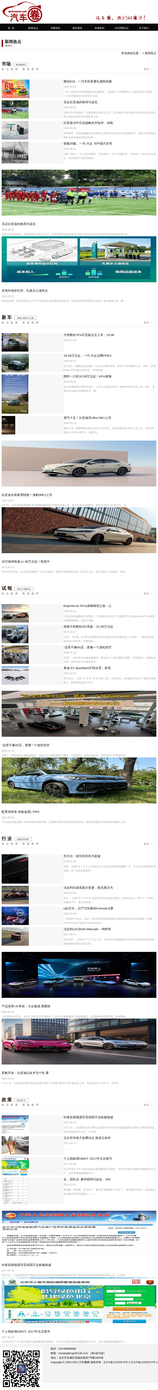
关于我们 (144, 28)
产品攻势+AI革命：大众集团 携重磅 (26, 1006)
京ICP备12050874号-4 (144, 1362)
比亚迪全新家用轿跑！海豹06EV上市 (27, 495)
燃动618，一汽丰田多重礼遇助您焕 (88, 81)
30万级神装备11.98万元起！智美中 (26, 561)
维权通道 (77, 28)
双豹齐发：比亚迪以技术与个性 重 (25, 1073)
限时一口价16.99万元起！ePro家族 (88, 376)
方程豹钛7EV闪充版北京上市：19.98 (89, 335)
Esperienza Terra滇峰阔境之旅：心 (88, 606)
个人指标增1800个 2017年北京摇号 (88, 1158)
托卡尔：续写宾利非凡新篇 (82, 856)
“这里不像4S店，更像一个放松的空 (88, 647)
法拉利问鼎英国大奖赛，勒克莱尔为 (88, 887)
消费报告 (55, 28)
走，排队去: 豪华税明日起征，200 (87, 1179)
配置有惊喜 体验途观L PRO (21, 811)
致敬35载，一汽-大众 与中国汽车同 (88, 143)
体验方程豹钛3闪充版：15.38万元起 (88, 626)
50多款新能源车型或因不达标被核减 (88, 1117)
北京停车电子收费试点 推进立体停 (87, 1138)
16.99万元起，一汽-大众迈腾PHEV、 (89, 355)
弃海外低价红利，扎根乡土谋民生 (25, 290)
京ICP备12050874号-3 (116, 1362)
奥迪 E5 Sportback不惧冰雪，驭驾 (87, 668)
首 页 (11, 28)
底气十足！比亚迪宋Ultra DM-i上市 (88, 417)
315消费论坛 (122, 28)
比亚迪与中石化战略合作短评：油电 (88, 122)
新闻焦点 (33, 28)
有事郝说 (100, 28)
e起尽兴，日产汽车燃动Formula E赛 (89, 908)
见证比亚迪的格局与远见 (81, 102)
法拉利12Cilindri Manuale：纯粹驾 (87, 929)
